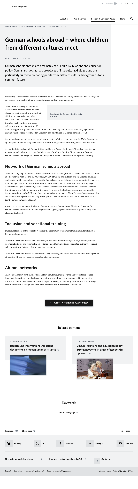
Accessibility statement (35, 484)
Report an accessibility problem (59, 484)
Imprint (8, 484)
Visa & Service (80, 18)
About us (64, 18)
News (122, 18)
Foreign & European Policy (103, 19)
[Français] (132, 3)
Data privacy (18, 484)
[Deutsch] (121, 3)
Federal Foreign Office (15, 26)
